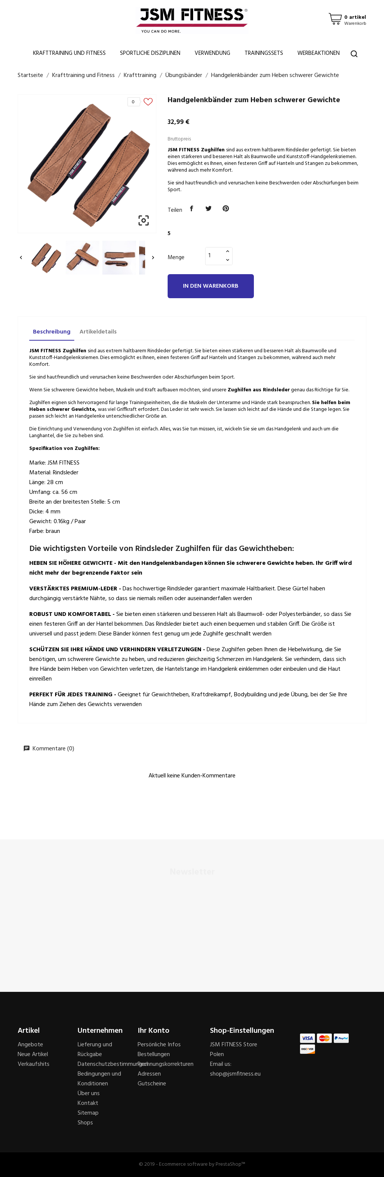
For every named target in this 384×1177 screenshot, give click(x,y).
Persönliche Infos (159, 1045)
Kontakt (88, 1103)
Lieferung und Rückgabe (95, 1049)
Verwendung (212, 53)
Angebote (30, 1045)
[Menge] (215, 255)
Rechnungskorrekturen (166, 1064)
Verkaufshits (34, 1064)
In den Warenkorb (210, 286)
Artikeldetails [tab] (98, 332)
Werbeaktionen (318, 53)
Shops (85, 1123)
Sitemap (88, 1113)
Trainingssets (263, 53)
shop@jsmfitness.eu (235, 1074)
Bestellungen (154, 1054)
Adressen (149, 1074)
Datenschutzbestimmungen (113, 1064)
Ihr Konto (154, 1031)
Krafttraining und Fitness (69, 53)
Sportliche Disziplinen (150, 53)
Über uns (89, 1094)
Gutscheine (152, 1084)
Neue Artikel (33, 1054)
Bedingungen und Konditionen (99, 1079)
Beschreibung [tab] (51, 332)
